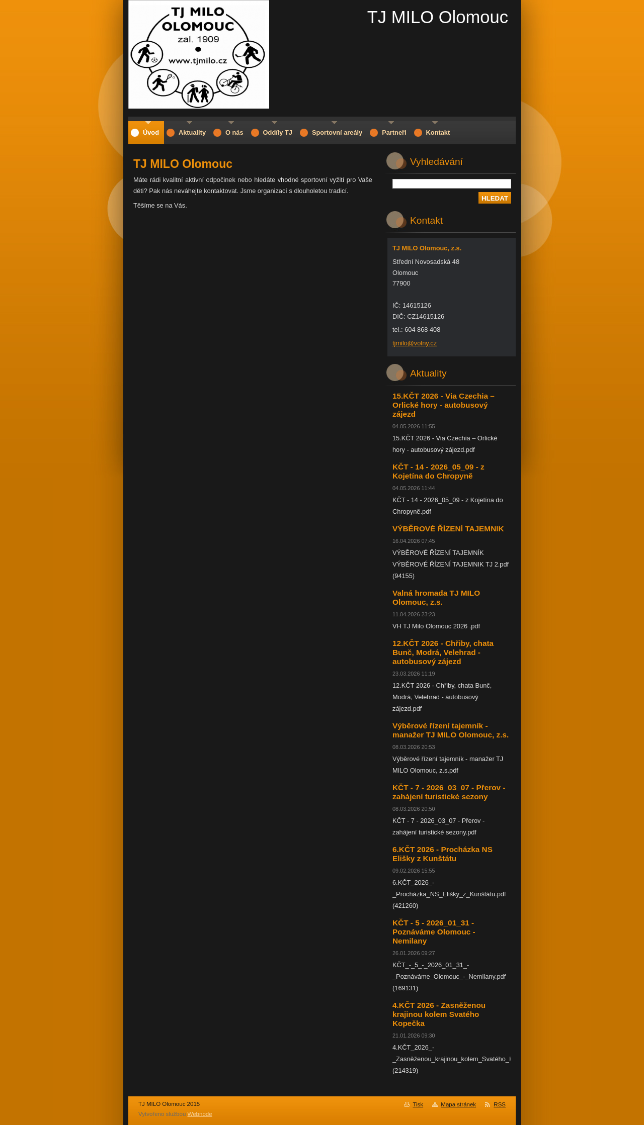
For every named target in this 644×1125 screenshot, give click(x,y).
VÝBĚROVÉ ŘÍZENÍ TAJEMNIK (448, 528)
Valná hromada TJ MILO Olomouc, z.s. (436, 597)
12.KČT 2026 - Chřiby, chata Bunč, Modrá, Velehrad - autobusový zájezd (443, 652)
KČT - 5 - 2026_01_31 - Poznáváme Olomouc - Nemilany (433, 931)
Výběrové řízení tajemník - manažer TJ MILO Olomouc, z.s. (450, 730)
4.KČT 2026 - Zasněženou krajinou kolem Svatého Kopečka (439, 1014)
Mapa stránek (458, 1104)
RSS (500, 1104)
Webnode (200, 1114)
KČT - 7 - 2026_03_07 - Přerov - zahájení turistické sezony (449, 792)
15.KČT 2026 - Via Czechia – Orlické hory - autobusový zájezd (443, 405)
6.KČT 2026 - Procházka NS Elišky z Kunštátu (442, 854)
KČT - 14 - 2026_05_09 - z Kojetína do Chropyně (438, 471)
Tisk (418, 1104)
